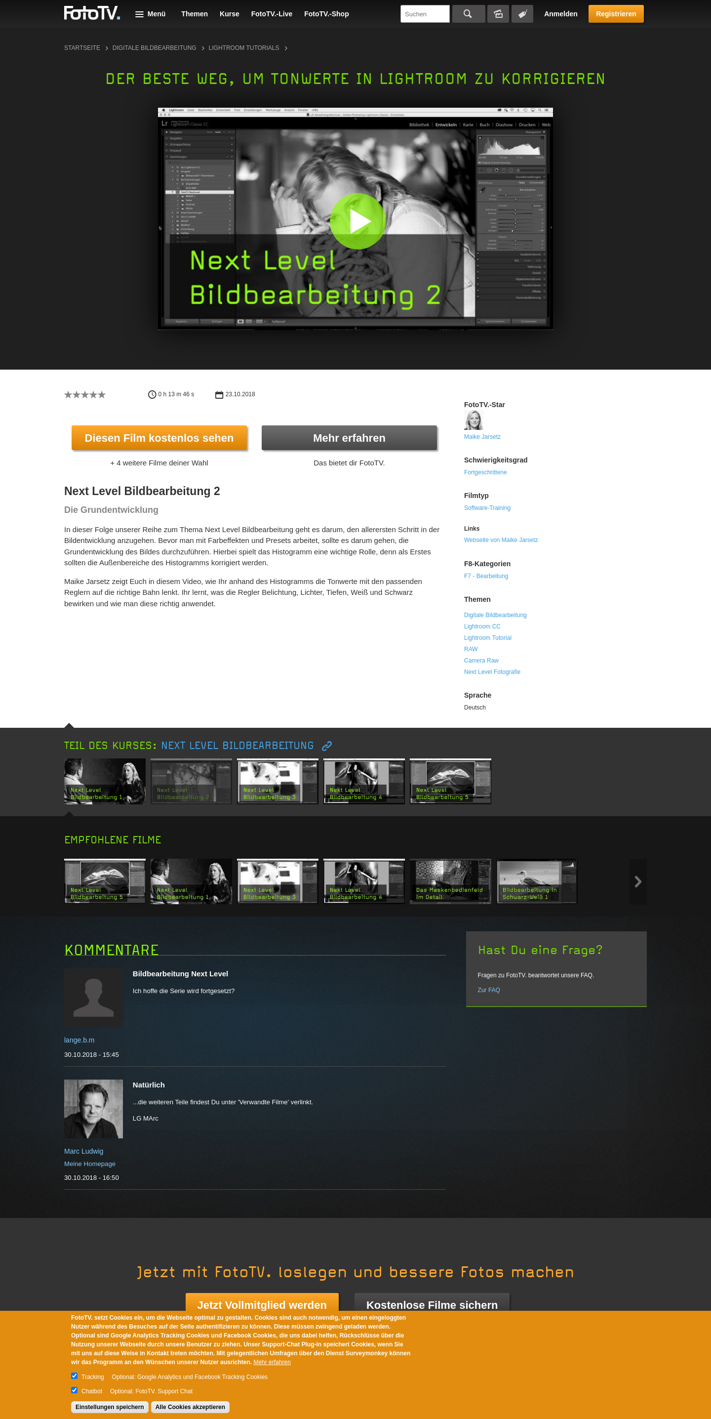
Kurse (229, 14)
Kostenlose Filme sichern (432, 1305)
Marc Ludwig (83, 1151)
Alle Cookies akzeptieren (190, 1407)
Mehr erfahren (349, 438)
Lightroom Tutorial (488, 637)
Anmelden (561, 14)
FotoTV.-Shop (326, 14)
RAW (471, 649)
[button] (357, 221)
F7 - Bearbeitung (486, 576)
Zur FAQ (489, 990)
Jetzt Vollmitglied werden (262, 1305)
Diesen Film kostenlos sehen (159, 438)
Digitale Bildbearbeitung (155, 47)
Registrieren (616, 14)
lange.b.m (79, 1040)
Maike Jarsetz (482, 436)
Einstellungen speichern (110, 1407)
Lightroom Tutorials (244, 47)
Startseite (82, 47)
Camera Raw (481, 660)
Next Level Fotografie (492, 671)
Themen (194, 14)
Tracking (92, 1377)
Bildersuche (498, 14)
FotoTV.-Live (272, 14)
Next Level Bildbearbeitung (239, 746)
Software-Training (487, 507)
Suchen (468, 14)
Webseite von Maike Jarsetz (501, 540)
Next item (638, 882)
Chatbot (91, 1391)
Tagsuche (522, 14)
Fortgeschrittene (485, 472)
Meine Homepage (90, 1164)
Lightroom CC (482, 626)
